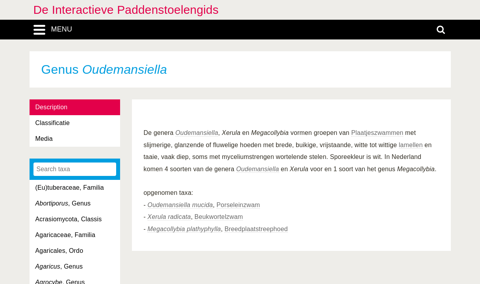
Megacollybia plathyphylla (184, 229)
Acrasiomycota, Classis (68, 219)
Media (44, 138)
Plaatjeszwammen (377, 132)
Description (51, 107)
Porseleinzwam (238, 205)
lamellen (411, 145)
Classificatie (52, 123)
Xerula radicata (169, 216)
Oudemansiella (196, 132)
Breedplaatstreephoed (256, 229)
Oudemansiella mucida (180, 205)
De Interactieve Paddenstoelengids (126, 9)
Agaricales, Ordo (59, 250)
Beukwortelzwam (219, 216)
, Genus (63, 203)
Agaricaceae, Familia (65, 235)
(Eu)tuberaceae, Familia (69, 187)
